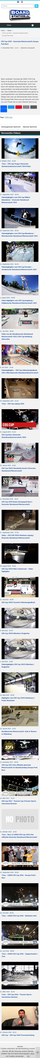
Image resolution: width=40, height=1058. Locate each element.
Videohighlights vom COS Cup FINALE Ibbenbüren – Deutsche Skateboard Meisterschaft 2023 (16, 199)
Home (3, 30)
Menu (20, 25)
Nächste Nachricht (30, 127)
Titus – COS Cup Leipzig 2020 (13, 404)
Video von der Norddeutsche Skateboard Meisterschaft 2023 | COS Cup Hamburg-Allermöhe (17, 336)
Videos (9, 30)
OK (28, 1056)
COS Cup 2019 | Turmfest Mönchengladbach (18, 602)
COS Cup (8, 117)
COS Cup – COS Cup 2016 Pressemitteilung (18, 1035)
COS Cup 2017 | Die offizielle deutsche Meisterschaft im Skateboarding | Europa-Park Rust (19, 767)
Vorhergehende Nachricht (10, 127)
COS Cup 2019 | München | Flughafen (16, 633)
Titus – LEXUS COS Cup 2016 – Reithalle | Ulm (19, 916)
